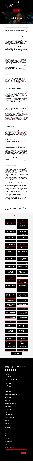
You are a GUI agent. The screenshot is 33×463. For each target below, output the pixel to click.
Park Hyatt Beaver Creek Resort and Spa (10, 298)
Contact (6, 448)
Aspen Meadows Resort (12, 119)
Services (6, 431)
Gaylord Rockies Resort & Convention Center (22, 226)
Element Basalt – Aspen (22, 80)
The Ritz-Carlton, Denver (10, 288)
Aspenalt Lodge (12, 81)
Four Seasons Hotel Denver (22, 283)
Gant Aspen (16, 132)
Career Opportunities (8, 442)
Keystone (22, 244)
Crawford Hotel (10, 340)
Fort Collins (17, 356)
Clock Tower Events (22, 328)
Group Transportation (8, 399)
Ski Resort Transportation (9, 415)
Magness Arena (10, 311)
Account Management (8, 443)
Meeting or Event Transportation (10, 404)
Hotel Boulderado (10, 319)
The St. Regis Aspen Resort (22, 297)
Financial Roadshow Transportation (11, 396)
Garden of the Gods (22, 260)
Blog (6, 446)
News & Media (7, 445)
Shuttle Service (7, 413)
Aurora (10, 352)
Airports (6, 434)
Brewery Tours (7, 387)
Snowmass (22, 241)
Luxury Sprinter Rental (8, 425)
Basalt (6, 31)
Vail (10, 220)
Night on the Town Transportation (10, 405)
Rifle (10, 264)
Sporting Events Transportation (10, 418)
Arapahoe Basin (22, 278)
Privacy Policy (7, 440)
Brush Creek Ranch (10, 260)
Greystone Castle (10, 349)
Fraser (22, 256)
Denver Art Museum (10, 273)
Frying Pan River (16, 32)
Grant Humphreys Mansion (10, 333)
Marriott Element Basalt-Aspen (22, 133)
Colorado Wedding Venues (10, 306)
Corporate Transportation (9, 393)
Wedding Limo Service (8, 421)
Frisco (22, 248)
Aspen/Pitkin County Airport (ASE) (19, 69)
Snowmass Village (10, 241)
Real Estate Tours (8, 410)
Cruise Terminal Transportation (10, 395)
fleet (17, 62)
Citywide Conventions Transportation (11, 390)
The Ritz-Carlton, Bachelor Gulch (22, 268)
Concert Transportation (9, 392)
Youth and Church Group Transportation (11, 424)
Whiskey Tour (7, 427)
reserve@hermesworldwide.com (11, 381)
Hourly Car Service (8, 402)
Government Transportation (9, 398)
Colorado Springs (22, 349)
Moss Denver (22, 340)
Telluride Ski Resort (10, 278)
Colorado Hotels (22, 306)
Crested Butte (10, 268)
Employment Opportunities (9, 449)
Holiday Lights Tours (8, 401)
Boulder (10, 324)
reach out (16, 207)
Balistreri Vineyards (22, 344)
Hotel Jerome (10, 302)
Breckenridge (10, 237)
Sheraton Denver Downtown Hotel (22, 315)
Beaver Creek (10, 224)
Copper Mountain (10, 244)
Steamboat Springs (22, 252)
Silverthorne (10, 248)
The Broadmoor (10, 282)
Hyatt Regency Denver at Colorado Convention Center (22, 290)
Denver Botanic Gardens (22, 273)
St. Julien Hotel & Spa (22, 319)
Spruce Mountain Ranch (10, 344)
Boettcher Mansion (22, 324)
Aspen (22, 237)
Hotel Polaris (10, 231)
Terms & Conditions (8, 439)
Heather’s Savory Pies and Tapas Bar (17, 39)
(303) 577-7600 (8, 378)
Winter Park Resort (11, 315)
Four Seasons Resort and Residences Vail (22, 233)
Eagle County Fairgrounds (23, 117)
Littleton (10, 337)
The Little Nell (22, 302)
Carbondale (10, 251)
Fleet (6, 436)
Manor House (10, 327)
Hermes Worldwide (11, 460)
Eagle (10, 256)
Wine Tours (7, 422)
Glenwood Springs (22, 264)
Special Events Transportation (10, 416)
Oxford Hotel (22, 337)
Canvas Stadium (22, 311)
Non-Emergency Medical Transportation (11, 407)
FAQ (5, 437)
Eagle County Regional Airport (15, 70)
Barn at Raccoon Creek (22, 333)
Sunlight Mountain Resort (14, 146)
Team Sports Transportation (9, 419)
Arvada (22, 352)
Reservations (16, 10)
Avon (22, 220)
